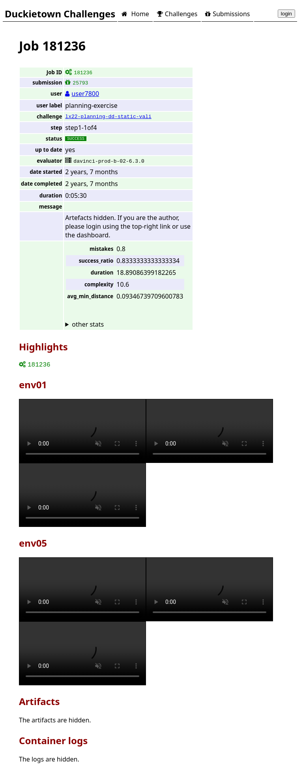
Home (135, 13)
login (286, 14)
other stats (88, 324)
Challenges (177, 13)
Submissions (227, 13)
